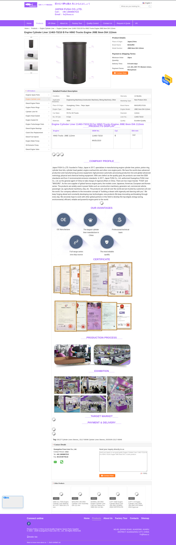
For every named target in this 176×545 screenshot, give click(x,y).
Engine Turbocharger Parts (35, 124)
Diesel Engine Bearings (34, 128)
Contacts (134, 518)
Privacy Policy (32, 529)
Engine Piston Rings (32, 107)
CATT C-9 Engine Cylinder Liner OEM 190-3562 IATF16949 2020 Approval (135, 504)
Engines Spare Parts (33, 95)
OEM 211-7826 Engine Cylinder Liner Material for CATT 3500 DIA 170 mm (61, 504)
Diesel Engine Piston (33, 103)
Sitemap (145, 518)
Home (29, 23)
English (147, 3)
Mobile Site (32, 537)
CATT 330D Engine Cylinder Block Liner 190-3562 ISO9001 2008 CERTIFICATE (116, 504)
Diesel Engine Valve (32, 149)
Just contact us (54, 542)
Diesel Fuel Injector (32, 137)
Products (39, 23)
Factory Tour (77, 23)
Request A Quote (123, 23)
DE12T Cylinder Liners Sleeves (67, 440)
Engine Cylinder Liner (47, 28)
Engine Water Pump (32, 141)
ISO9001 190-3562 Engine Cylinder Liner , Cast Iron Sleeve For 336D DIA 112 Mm (98, 504)
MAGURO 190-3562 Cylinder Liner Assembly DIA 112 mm (80, 503)
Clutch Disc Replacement (34, 133)
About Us (63, 23)
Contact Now (121, 73)
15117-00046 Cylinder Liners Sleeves (92, 440)
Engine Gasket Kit (32, 120)
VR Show (51, 23)
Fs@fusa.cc (144, 534)
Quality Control (93, 23)
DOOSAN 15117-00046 (114, 440)
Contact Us (107, 23)
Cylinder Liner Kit (31, 112)
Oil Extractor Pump (32, 145)
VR (136, 23)
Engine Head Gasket (33, 116)
